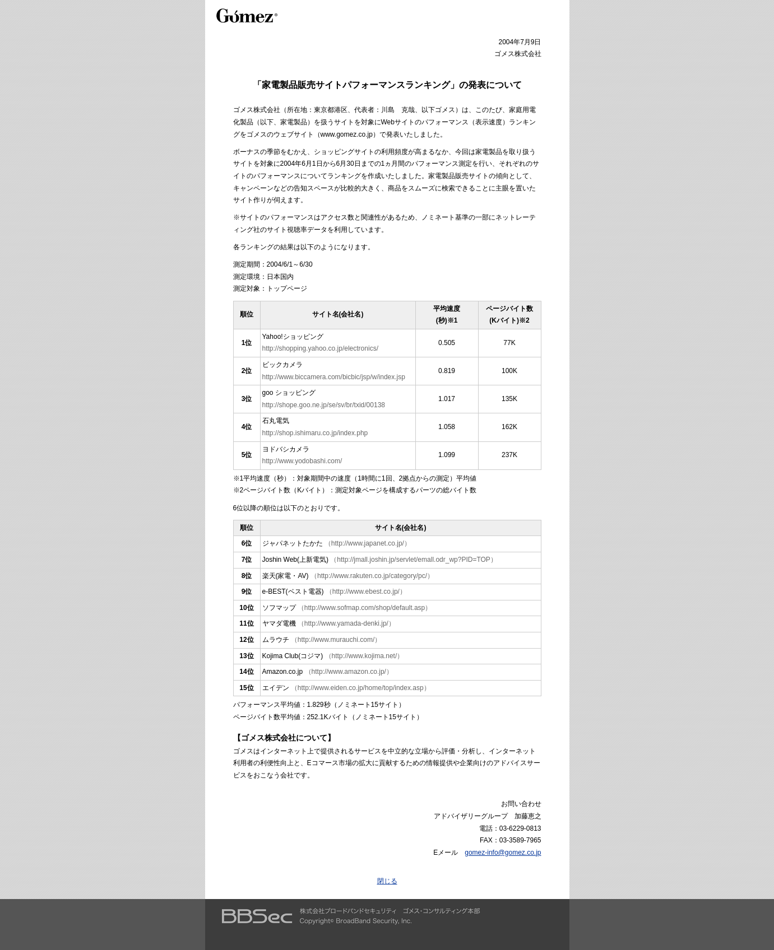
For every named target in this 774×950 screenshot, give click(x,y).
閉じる (387, 881)
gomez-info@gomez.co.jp (503, 852)
